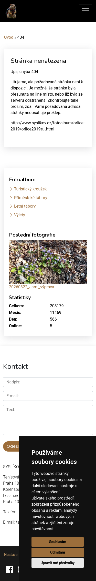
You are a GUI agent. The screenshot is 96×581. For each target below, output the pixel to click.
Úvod (8, 37)
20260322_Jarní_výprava (31, 286)
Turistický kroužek (30, 189)
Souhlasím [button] (57, 542)
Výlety (19, 214)
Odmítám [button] (57, 552)
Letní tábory (25, 206)
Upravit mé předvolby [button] (57, 563)
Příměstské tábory (30, 197)
